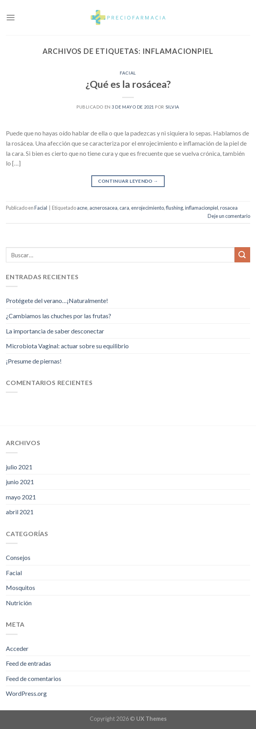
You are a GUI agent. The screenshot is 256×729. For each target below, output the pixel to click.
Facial (128, 72)
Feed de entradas (28, 663)
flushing (174, 208)
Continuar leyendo (128, 181)
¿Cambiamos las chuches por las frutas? (58, 315)
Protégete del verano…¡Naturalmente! (57, 300)
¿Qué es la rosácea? (128, 84)
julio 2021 (19, 467)
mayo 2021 (21, 497)
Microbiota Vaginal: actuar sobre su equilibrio (67, 345)
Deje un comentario (229, 216)
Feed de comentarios (33, 678)
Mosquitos (20, 587)
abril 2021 (20, 511)
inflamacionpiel (201, 208)
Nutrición (19, 602)
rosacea (229, 208)
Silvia (172, 106)
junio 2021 (20, 481)
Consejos (18, 557)
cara (124, 208)
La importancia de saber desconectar (55, 331)
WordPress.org (26, 693)
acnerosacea (103, 208)
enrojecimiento (147, 208)
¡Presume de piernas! (34, 361)
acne (82, 208)
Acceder (17, 648)
